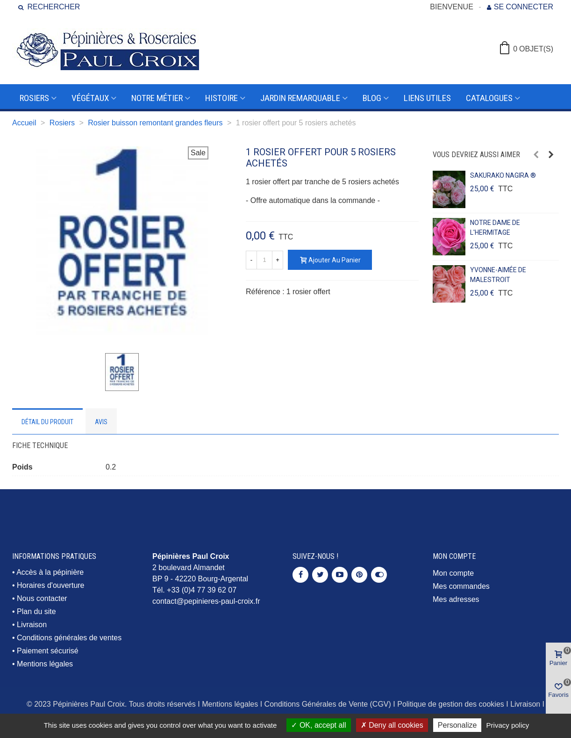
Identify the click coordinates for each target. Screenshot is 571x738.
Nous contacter (42, 598)
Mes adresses (456, 599)
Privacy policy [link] (507, 725)
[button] (536, 155)
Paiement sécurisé (48, 651)
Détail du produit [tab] (47, 422)
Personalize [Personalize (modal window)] (457, 725)
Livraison (32, 625)
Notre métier (157, 98)
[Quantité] (264, 260)
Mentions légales (45, 664)
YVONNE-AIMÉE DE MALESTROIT (498, 274)
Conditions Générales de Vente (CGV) (327, 704)
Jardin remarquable (300, 98)
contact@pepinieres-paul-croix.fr (206, 601)
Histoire (221, 98)
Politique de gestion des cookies (450, 704)
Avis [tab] (101, 422)
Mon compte (453, 573)
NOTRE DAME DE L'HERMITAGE (495, 227)
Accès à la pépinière (50, 572)
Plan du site (36, 611)
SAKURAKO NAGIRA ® (503, 175)
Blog (372, 98)
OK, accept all (318, 725)
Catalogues (489, 98)
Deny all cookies (392, 725)
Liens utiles (427, 98)
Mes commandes (461, 586)
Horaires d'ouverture (50, 585)
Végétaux (90, 98)
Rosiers (34, 98)
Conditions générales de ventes (69, 638)
